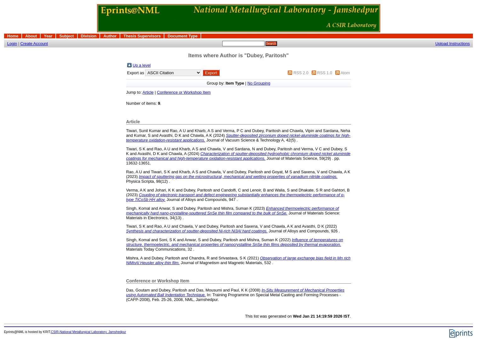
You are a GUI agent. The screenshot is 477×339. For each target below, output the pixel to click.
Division (89, 36)
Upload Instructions (452, 43)
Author (109, 36)
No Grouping (258, 83)
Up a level (142, 65)
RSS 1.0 (324, 72)
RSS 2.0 (301, 72)
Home (13, 36)
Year (48, 36)
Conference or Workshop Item (183, 92)
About (31, 36)
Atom (345, 72)
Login (12, 43)
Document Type (182, 36)
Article (148, 92)
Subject (66, 36)
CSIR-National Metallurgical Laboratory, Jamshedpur (88, 332)
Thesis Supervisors (142, 36)
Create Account (34, 43)
